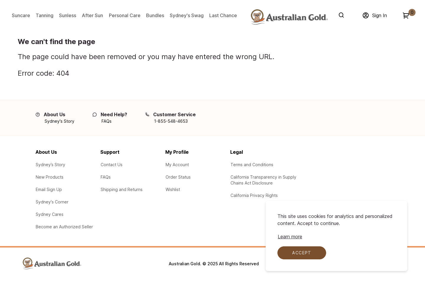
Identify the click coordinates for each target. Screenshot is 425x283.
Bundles (155, 15)
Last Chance (223, 15)
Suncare (21, 15)
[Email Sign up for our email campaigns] (48, 189)
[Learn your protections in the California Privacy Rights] (254, 195)
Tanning (44, 15)
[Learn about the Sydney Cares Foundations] (49, 214)
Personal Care (124, 15)
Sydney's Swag (187, 15)
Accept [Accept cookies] (301, 252)
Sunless (67, 15)
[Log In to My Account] (177, 164)
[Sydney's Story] (59, 121)
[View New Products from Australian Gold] (49, 177)
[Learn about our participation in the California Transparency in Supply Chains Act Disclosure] (267, 180)
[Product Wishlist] (172, 189)
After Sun (92, 15)
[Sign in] (374, 15)
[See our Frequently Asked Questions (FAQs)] (105, 177)
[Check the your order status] (178, 177)
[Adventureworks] (289, 16)
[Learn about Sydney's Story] (50, 164)
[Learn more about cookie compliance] (290, 236)
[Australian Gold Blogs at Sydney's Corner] (52, 202)
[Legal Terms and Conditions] (252, 164)
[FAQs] (106, 121)
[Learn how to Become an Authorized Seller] (64, 227)
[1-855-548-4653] (171, 121)
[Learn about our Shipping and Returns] (121, 189)
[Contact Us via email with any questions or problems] (111, 164)
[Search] (342, 15)
